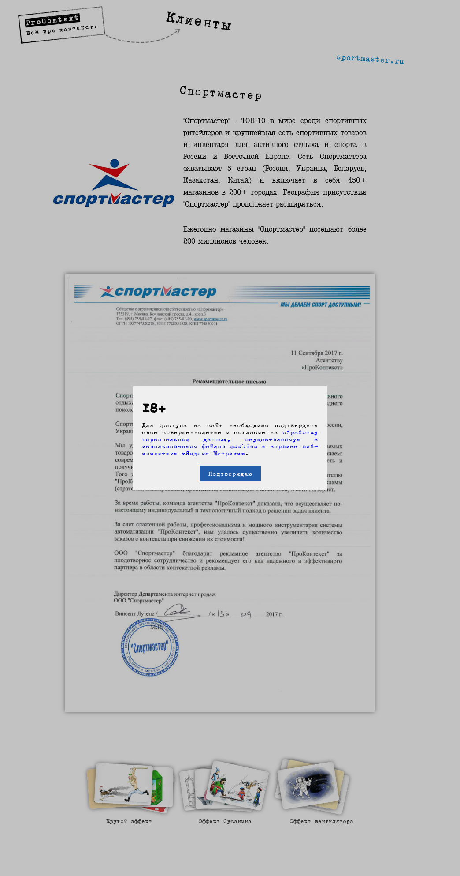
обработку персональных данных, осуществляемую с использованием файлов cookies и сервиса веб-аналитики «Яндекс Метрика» (230, 442)
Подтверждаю (230, 473)
